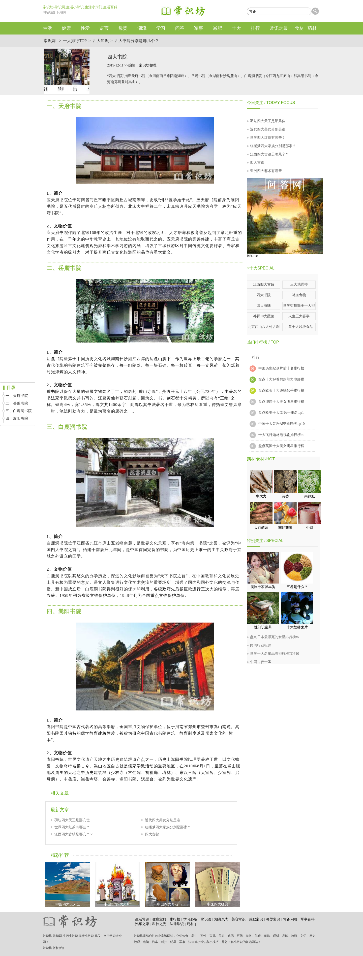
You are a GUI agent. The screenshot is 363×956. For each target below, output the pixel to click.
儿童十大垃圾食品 (299, 327)
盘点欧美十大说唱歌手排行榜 (281, 390)
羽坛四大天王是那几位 (72, 820)
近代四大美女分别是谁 (162, 820)
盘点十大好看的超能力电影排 (281, 379)
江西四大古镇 (263, 284)
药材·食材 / (256, 459)
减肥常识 (256, 919)
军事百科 (307, 919)
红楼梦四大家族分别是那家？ (168, 827)
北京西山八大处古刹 (264, 327)
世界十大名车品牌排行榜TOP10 (274, 654)
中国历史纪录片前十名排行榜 (281, 368)
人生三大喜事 (299, 316)
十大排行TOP (75, 41)
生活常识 (142, 919)
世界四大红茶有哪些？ (72, 827)
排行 (255, 357)
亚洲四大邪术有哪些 (266, 171)
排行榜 (175, 919)
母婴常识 (273, 919)
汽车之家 (142, 924)
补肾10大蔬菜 (263, 316)
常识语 (206, 919)
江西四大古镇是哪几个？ (73, 834)
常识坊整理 (148, 65)
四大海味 (264, 306)
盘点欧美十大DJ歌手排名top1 (281, 413)
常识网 (50, 41)
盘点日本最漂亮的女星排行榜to (274, 637)
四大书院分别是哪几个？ (136, 41)
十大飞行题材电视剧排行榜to (281, 435)
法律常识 (177, 924)
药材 (190, 924)
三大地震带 (299, 284)
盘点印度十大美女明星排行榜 (281, 401)
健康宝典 (159, 919)
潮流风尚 (221, 919)
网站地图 (49, 12)
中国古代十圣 (260, 662)
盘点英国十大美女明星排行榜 (281, 446)
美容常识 (238, 919)
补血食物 (299, 295)
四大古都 (152, 834)
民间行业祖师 (260, 645)
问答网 (61, 12)
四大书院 (264, 295)
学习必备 (190, 919)
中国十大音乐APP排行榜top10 (281, 424)
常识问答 (290, 919)
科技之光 (159, 924)
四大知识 (101, 41)
